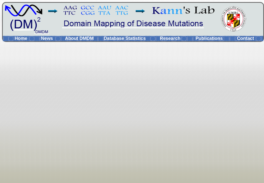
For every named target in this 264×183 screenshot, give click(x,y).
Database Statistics (125, 38)
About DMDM (79, 38)
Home (20, 38)
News (47, 38)
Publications (209, 38)
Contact (245, 38)
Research (170, 38)
